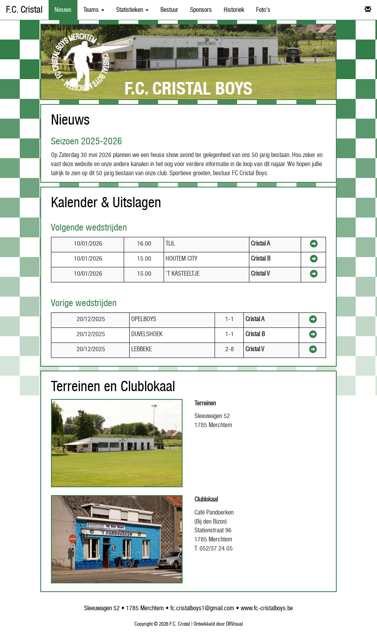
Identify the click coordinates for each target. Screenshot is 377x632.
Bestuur (169, 10)
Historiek (234, 10)
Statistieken (132, 10)
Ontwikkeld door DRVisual (218, 624)
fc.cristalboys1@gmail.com (202, 608)
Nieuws (63, 10)
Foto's (263, 10)
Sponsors (201, 10)
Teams (93, 10)
